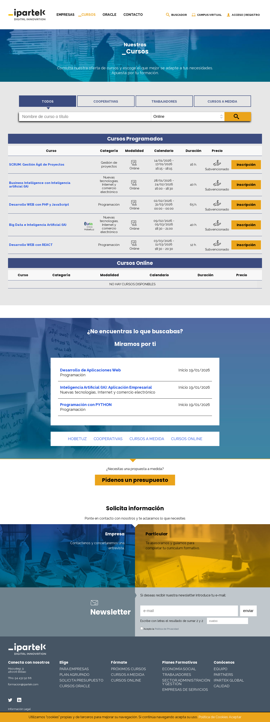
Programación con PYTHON (86, 404)
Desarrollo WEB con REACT (31, 245)
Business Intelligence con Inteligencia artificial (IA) (39, 184)
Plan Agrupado (74, 674)
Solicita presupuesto (81, 680)
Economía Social (179, 669)
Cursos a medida (147, 439)
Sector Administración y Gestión (186, 682)
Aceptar (235, 717)
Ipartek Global (229, 680)
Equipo (220, 669)
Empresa (114, 534)
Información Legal (19, 709)
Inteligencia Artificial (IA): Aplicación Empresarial (106, 387)
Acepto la (159, 628)
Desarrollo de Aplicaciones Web (90, 370)
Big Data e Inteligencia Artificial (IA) (37, 225)
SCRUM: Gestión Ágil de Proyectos (36, 164)
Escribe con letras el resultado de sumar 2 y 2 (171, 621)
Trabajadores (176, 674)
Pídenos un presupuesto (135, 480)
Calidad (222, 686)
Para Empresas (74, 669)
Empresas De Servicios (185, 689)
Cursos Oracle (74, 686)
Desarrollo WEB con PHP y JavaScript (39, 204)
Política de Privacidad (167, 628)
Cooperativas (108, 439)
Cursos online (186, 439)
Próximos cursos (128, 669)
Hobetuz (77, 439)
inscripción (246, 164)
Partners (223, 674)
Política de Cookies (213, 717)
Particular (157, 534)
